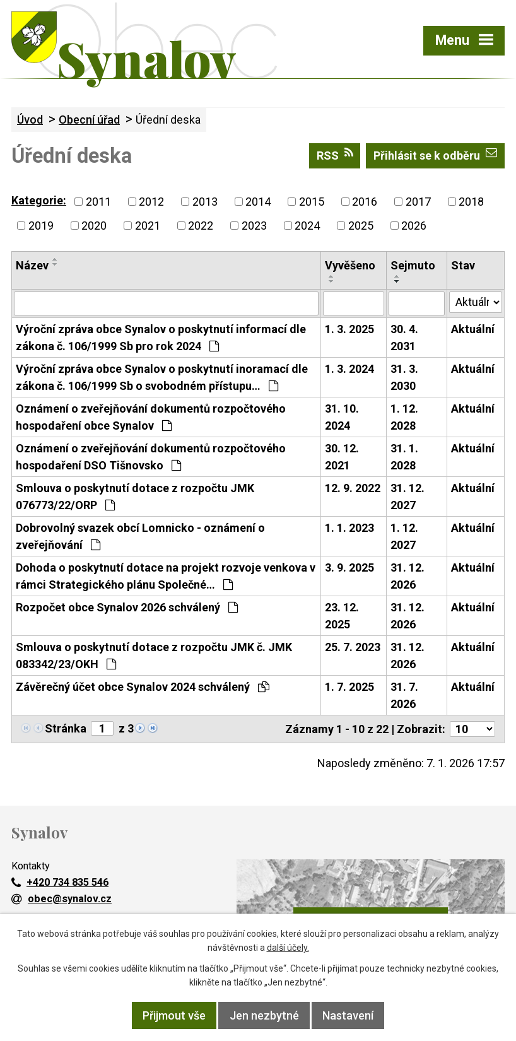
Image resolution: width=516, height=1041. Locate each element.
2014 (258, 201)
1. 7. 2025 (349, 686)
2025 (360, 225)
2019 (41, 225)
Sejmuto (412, 265)
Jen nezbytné (264, 1015)
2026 (413, 225)
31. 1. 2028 (404, 457)
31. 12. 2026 (407, 576)
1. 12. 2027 (404, 536)
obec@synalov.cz (61, 899)
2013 (205, 201)
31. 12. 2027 (407, 496)
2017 (418, 201)
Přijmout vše (174, 1015)
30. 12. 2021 (342, 457)
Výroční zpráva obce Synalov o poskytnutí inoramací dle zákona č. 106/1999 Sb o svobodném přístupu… (162, 377)
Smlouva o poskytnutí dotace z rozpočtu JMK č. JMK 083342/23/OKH (154, 655)
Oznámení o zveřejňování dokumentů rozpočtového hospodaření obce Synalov (151, 417)
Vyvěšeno (350, 265)
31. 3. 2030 (404, 377)
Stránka (65, 728)
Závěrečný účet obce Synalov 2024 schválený (142, 686)
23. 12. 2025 (342, 616)
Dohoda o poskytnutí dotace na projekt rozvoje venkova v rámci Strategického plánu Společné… (165, 576)
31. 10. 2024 (342, 417)
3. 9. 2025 (349, 567)
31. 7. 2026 (404, 695)
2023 (254, 225)
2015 (311, 201)
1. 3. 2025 (349, 329)
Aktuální (473, 329)
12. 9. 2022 (352, 488)
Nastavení (347, 1015)
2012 (151, 201)
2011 (98, 201)
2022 (200, 225)
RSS (335, 154)
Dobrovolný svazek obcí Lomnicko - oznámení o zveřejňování (140, 536)
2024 (307, 225)
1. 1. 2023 (349, 527)
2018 (471, 201)
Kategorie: (38, 200)
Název (32, 265)
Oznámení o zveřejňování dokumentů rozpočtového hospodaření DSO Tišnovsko (151, 457)
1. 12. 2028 (404, 417)
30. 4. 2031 (404, 337)
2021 (147, 225)
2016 (364, 201)
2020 (94, 225)
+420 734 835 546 (59, 882)
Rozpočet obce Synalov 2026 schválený (127, 607)
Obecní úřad (89, 119)
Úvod (30, 119)
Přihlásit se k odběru (435, 154)
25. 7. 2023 (352, 647)
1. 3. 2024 (349, 368)
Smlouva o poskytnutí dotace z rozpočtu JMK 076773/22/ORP (135, 496)
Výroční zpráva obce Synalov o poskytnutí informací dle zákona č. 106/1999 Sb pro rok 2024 (161, 337)
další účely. (288, 948)
